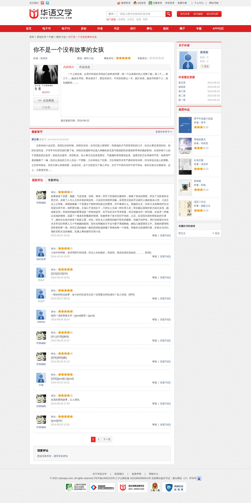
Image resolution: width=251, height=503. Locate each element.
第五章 (35, 139)
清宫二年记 (200, 202)
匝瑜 (203, 185)
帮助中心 (153, 474)
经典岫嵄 (41, 202)
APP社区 (218, 28)
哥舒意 (204, 143)
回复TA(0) (165, 235)
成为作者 (185, 14)
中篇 (51, 37)
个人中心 (199, 3)
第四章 (182, 87)
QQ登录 (141, 3)
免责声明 (136, 474)
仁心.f (41, 280)
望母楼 (197, 181)
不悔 (41, 385)
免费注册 (182, 3)
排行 (133, 28)
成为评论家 (212, 14)
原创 (83, 28)
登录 (49, 456)
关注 (217, 233)
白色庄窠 (198, 160)
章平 (203, 122)
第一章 (182, 100)
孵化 (149, 28)
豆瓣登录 (157, 3)
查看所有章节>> (164, 131)
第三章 (182, 91)
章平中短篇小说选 (203, 118)
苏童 (138, 19)
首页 (28, 28)
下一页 (106, 439)
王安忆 (130, 19)
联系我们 (119, 474)
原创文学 (41, 37)
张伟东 (43, 58)
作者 (100, 28)
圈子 (182, 28)
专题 (199, 28)
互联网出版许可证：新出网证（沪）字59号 (173, 478)
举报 (154, 235)
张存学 (204, 164)
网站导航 (214, 3)
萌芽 (145, 19)
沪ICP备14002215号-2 (105, 478)
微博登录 (126, 3)
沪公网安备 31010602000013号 (134, 478)
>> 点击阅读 (46, 100)
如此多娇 (41, 259)
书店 (116, 28)
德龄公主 (205, 205)
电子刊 (66, 28)
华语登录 (170, 3)
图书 (111, 14)
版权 (166, 28)
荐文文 (182, 233)
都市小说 (61, 37)
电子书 (46, 28)
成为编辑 (198, 14)
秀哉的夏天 (200, 139)
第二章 (182, 95)
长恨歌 (121, 19)
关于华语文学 (100, 474)
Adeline (41, 322)
